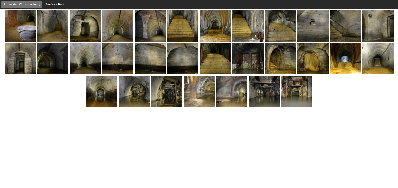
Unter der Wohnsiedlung (22, 4)
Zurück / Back (55, 4)
